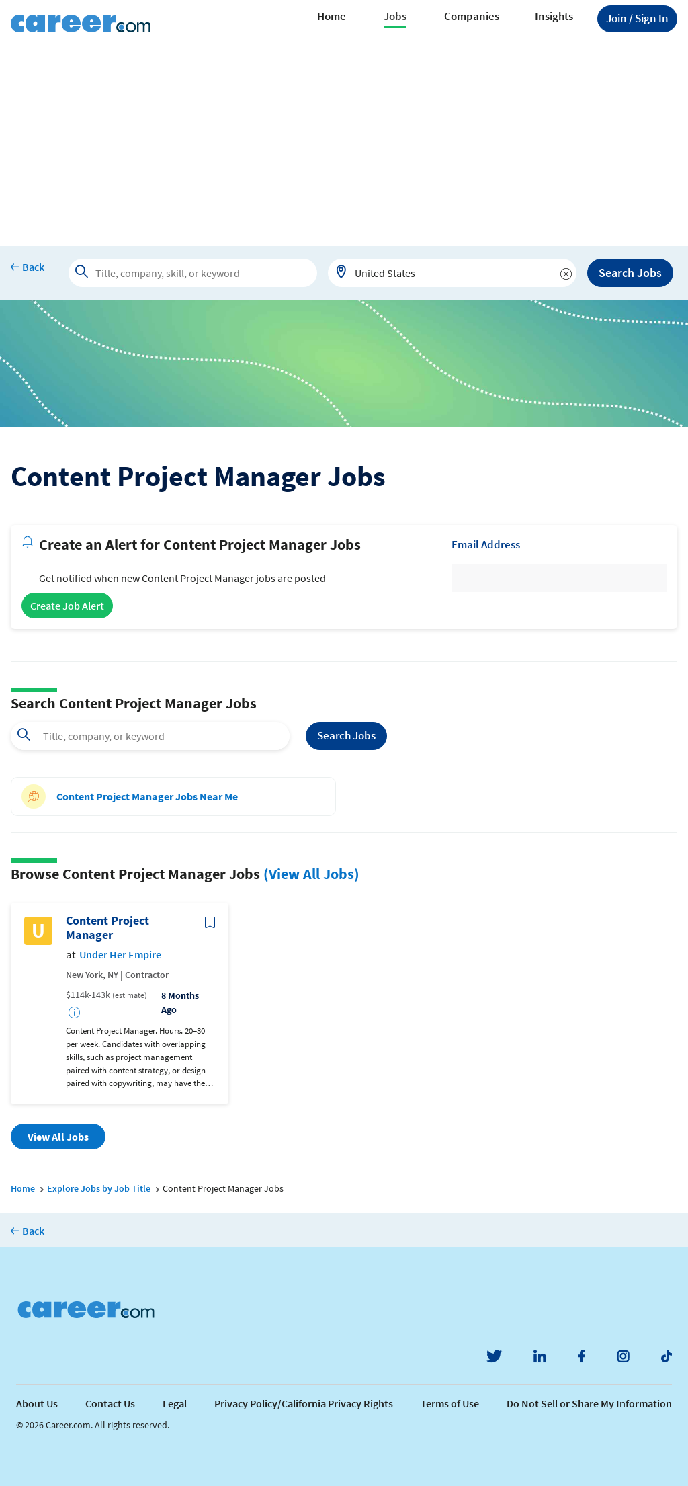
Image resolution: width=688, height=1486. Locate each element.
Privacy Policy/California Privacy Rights (303, 1403)
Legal (175, 1403)
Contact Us (110, 1403)
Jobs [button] (395, 16)
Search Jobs (630, 272)
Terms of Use (450, 1403)
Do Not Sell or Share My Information (589, 1403)
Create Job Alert (67, 605)
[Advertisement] (344, 145)
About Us (37, 1403)
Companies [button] (471, 16)
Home (331, 16)
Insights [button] (554, 16)
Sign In (637, 18)
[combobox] (452, 273)
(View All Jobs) (311, 873)
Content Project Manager (107, 927)
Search (346, 736)
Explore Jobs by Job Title (98, 1188)
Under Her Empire (120, 954)
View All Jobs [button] (58, 1136)
